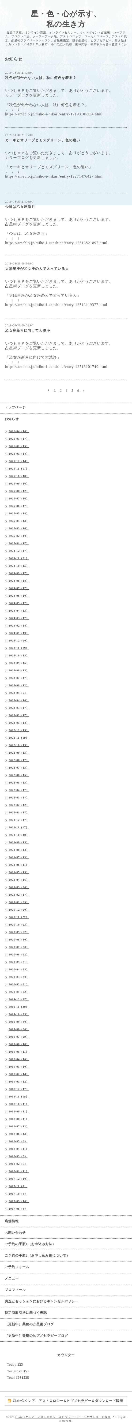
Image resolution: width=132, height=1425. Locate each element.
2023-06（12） (19, 685)
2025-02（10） (19, 536)
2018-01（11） (19, 1171)
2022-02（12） (19, 805)
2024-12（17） (19, 550)
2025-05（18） (19, 513)
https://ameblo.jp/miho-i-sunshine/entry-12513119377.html (56, 305)
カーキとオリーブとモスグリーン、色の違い (42, 140)
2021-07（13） (19, 857)
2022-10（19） (19, 745)
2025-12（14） (19, 461)
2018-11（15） (19, 1096)
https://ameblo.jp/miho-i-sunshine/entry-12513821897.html (56, 243)
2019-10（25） (19, 1014)
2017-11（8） (18, 1186)
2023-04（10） (19, 700)
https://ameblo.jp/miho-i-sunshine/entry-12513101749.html (56, 367)
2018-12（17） (19, 1089)
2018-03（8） (18, 1156)
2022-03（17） (19, 797)
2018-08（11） (19, 1119)
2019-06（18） (19, 1044)
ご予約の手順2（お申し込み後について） (37, 1255)
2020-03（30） (19, 977)
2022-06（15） (19, 775)
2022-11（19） (19, 737)
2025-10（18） (19, 476)
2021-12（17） (19, 820)
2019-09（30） (19, 1021)
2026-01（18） (19, 453)
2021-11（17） (19, 827)
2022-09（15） (19, 752)
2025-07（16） (19, 498)
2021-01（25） (19, 902)
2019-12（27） (19, 999)
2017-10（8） (18, 1193)
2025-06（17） (19, 506)
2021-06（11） (19, 864)
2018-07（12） (19, 1126)
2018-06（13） (19, 1134)
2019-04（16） (19, 1059)
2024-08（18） (19, 580)
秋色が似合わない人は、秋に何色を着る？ (40, 78)
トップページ (15, 407)
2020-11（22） (19, 917)
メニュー (12, 1278)
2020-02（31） (19, 984)
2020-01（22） (19, 992)
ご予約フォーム (17, 1267)
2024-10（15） (19, 565)
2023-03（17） (19, 707)
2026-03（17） (19, 438)
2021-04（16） (19, 879)
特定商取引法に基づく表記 (26, 1313)
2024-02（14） (19, 625)
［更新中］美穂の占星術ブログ (29, 1324)
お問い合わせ (15, 1232)
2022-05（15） (19, 782)
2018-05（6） (18, 1141)
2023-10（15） (19, 655)
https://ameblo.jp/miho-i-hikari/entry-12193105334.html (54, 114)
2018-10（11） (19, 1104)
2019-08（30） (19, 1029)
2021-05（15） (19, 872)
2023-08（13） (19, 670)
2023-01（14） (19, 722)
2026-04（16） (19, 431)
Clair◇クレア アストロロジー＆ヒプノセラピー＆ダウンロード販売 (63, 1417)
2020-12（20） (19, 909)
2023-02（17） (19, 715)
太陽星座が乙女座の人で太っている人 (37, 269)
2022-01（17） (19, 812)
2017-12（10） (19, 1178)
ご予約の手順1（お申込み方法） (30, 1244)
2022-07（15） (19, 767)
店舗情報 (12, 1221)
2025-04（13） (19, 521)
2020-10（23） (19, 924)
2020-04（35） (19, 969)
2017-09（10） (19, 1201)
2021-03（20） (19, 887)
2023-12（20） (19, 640)
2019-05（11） (19, 1051)
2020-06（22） (19, 954)
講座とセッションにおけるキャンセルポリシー (42, 1301)
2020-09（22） (19, 932)
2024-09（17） (19, 573)
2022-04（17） (19, 790)
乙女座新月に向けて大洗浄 (27, 330)
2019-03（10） (19, 1066)
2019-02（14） (19, 1074)
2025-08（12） (19, 491)
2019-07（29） (19, 1036)
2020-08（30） (19, 939)
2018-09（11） (19, 1111)
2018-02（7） (18, 1163)
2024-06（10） (19, 595)
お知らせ (12, 419)
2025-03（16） (19, 528)
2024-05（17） (19, 603)
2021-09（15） (19, 842)
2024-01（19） (19, 633)
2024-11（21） (19, 558)
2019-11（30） (19, 1006)
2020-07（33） (19, 947)
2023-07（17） (19, 678)
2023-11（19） (19, 648)
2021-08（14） (19, 849)
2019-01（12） (19, 1081)
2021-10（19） (19, 835)
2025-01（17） (19, 543)
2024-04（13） (19, 610)
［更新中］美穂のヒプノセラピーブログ (36, 1335)
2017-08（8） (18, 1208)
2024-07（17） (19, 588)
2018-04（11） (19, 1149)
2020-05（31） (19, 962)
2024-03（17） (19, 618)
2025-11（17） (19, 468)
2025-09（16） (19, 483)
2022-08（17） (19, 760)
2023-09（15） (19, 663)
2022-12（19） (19, 730)
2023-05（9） (18, 693)
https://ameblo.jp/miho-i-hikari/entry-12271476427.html (54, 176)
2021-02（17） (19, 894)
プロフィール (15, 1290)
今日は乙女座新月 (20, 207)
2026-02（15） (19, 446)
